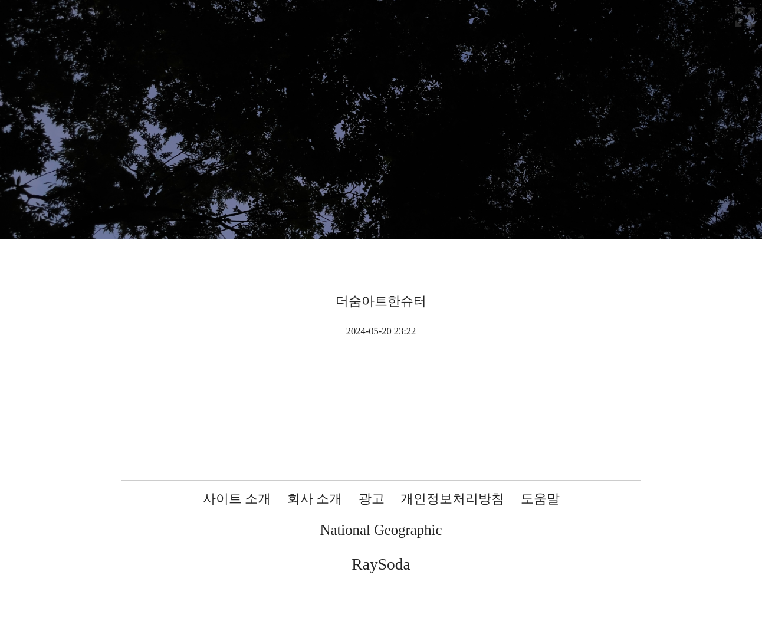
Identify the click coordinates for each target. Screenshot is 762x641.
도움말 (540, 498)
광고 (372, 498)
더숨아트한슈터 (381, 301)
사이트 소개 (237, 498)
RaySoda (381, 564)
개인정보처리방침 (452, 498)
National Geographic (381, 530)
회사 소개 (315, 498)
